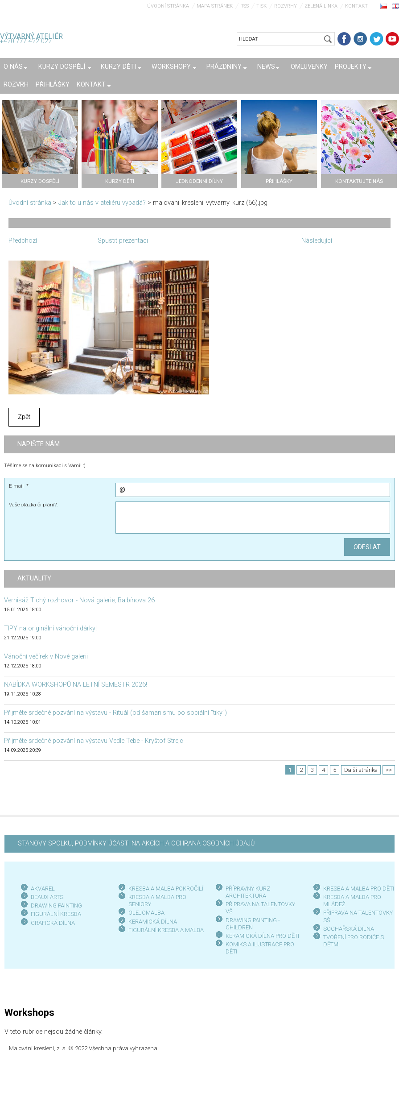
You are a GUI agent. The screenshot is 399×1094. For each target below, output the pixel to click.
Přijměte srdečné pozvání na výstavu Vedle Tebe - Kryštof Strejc (93, 741)
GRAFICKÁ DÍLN (51, 923)
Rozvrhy (285, 6)
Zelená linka (320, 6)
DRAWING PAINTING (56, 905)
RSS (244, 6)
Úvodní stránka (168, 6)
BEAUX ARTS (47, 897)
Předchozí (22, 240)
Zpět (24, 417)
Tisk (261, 6)
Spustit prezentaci (123, 240)
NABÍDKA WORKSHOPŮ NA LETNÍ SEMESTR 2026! (75, 684)
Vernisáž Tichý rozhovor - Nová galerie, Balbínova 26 (79, 600)
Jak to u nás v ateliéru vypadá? (102, 203)
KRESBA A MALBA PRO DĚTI (358, 888)
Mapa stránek (215, 6)
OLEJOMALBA (146, 912)
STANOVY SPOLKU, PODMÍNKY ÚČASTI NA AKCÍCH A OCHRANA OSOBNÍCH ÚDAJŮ (136, 843)
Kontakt (356, 6)
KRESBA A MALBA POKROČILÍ (165, 888)
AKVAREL (43, 888)
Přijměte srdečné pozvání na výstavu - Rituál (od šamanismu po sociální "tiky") (115, 713)
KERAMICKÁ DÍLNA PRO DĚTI (262, 935)
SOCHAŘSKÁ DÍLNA (348, 928)
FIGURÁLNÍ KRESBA (56, 914)
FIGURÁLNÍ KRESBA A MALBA (166, 930)
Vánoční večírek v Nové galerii (46, 656)
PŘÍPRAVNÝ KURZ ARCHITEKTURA (248, 892)
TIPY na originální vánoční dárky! (50, 628)
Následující (316, 240)
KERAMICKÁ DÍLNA (152, 921)
